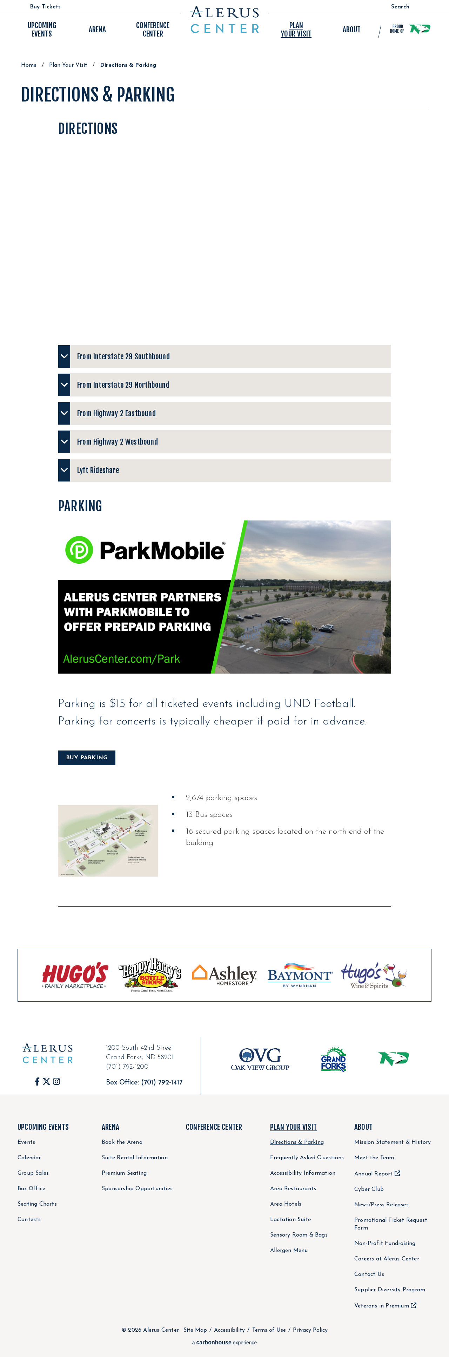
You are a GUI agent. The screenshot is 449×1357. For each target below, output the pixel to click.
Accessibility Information (302, 1173)
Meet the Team (374, 1158)
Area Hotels (285, 1204)
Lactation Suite (290, 1219)
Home (28, 65)
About (363, 1127)
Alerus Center (224, 19)
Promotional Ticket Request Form (390, 1224)
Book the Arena (122, 1142)
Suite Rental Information (135, 1158)
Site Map (195, 1330)
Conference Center (214, 1127)
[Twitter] (46, 1081)
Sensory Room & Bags (299, 1235)
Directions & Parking (297, 1142)
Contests (29, 1219)
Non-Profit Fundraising (384, 1243)
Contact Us (369, 1274)
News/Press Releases (381, 1205)
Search (400, 7)
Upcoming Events (43, 1127)
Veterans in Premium (381, 1306)
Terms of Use (269, 1330)
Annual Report (373, 1174)
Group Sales (33, 1173)
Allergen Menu (289, 1250)
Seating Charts (37, 1204)
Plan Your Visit (68, 65)
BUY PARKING (86, 758)
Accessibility (229, 1330)
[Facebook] (37, 1081)
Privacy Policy (310, 1330)
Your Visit (296, 29)
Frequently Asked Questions (307, 1158)
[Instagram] (56, 1081)
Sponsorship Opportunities (137, 1189)
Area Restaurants (293, 1189)
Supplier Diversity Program (389, 1290)
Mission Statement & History (392, 1142)
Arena (110, 1127)
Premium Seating (124, 1173)
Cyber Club (369, 1189)
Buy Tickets (45, 7)
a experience (224, 1342)
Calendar (29, 1158)
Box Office (31, 1189)
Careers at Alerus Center (386, 1259)
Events (42, 29)
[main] (224, 550)
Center (152, 29)
